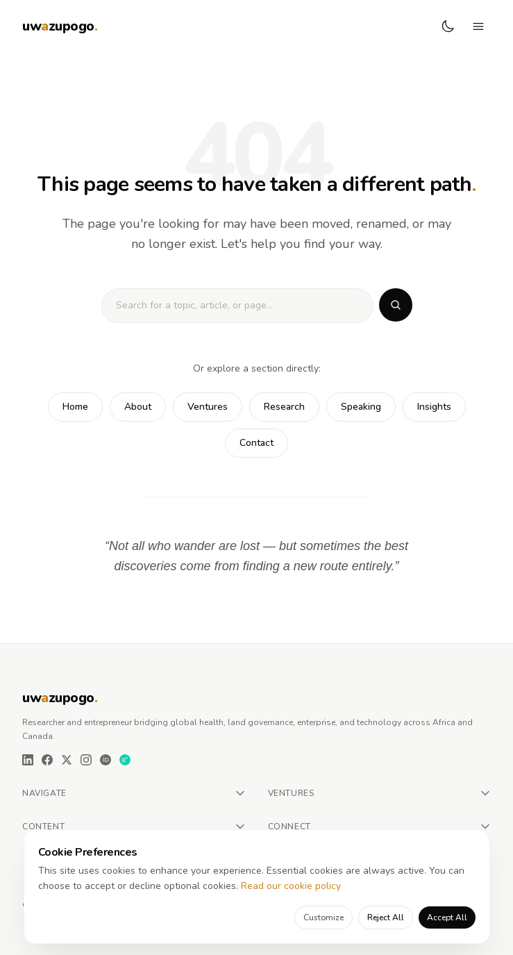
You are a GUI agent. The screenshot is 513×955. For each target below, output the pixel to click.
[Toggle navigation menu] (478, 26)
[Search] (395, 305)
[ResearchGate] (125, 759)
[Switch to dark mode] (447, 26)
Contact (256, 442)
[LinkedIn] (27, 759)
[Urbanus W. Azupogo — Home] (59, 26)
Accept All (447, 917)
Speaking (361, 406)
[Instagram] (86, 759)
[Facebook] (47, 759)
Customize (323, 917)
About (137, 406)
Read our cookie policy (291, 885)
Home (75, 406)
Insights (434, 406)
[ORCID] (105, 759)
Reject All (385, 917)
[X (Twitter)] (66, 759)
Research (284, 406)
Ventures (207, 406)
